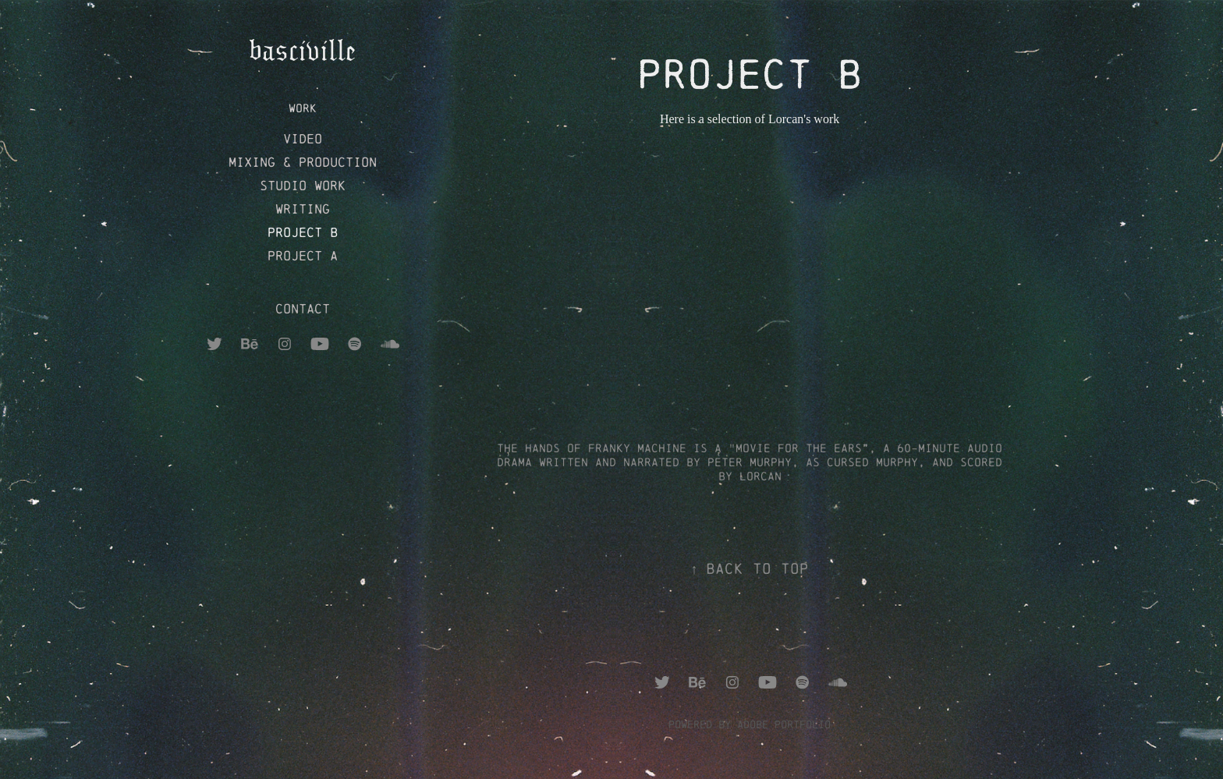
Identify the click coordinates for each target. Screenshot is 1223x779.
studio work (303, 185)
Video (302, 138)
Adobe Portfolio (784, 724)
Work (303, 108)
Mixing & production (303, 161)
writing (302, 208)
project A (303, 255)
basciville (302, 50)
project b (303, 232)
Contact (302, 308)
